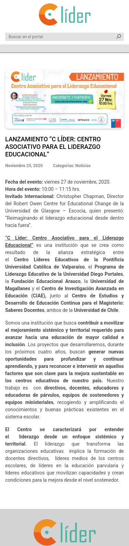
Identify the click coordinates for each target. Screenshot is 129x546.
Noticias (83, 165)
